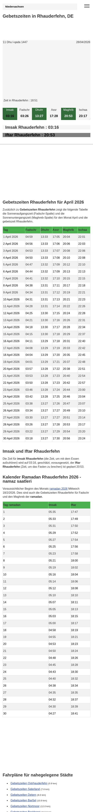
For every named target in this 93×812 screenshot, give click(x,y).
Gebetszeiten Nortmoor (25, 806)
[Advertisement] (46, 74)
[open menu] (86, 6)
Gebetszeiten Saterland (25, 789)
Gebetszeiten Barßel (23, 800)
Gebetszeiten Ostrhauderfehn (29, 783)
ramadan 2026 (58, 488)
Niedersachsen (14, 6)
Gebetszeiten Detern (23, 794)
